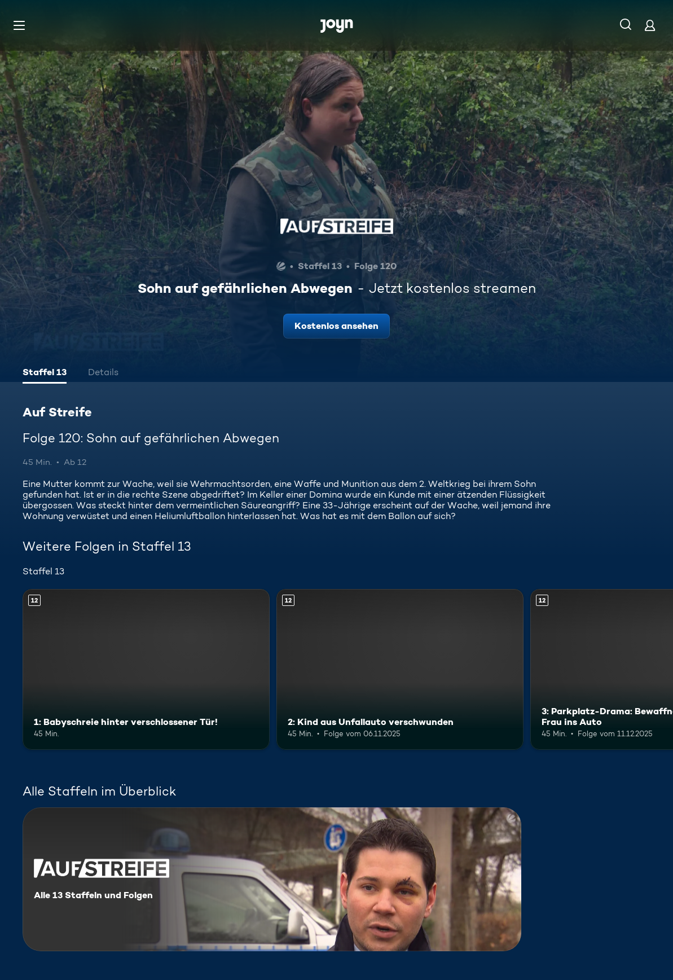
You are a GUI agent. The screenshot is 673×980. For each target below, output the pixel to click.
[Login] (650, 25)
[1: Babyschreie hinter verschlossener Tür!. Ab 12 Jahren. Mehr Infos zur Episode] (146, 669)
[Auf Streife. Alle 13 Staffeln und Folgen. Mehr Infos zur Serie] (272, 879)
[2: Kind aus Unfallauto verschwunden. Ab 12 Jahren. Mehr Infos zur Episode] (400, 669)
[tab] (44, 373)
